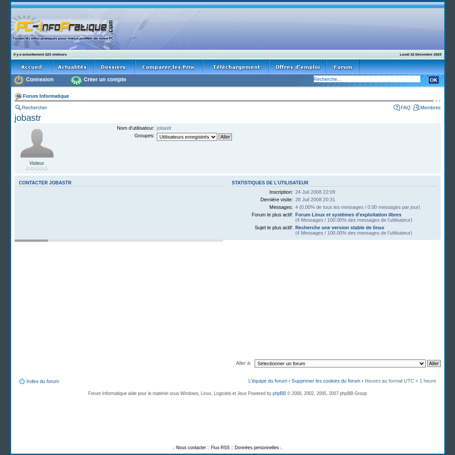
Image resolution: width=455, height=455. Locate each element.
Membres (430, 107)
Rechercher (35, 107)
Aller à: (243, 363)
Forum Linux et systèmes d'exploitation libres (348, 214)
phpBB (279, 393)
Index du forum (43, 381)
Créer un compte (105, 79)
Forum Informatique (46, 96)
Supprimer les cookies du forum (325, 380)
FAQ (406, 107)
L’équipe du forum (267, 380)
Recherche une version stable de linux (339, 227)
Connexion (40, 79)
